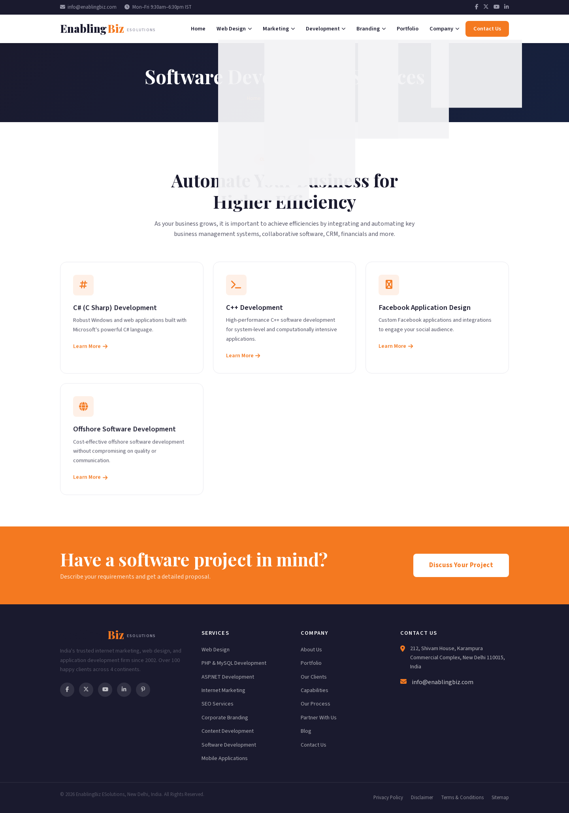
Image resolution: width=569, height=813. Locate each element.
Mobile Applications (225, 758)
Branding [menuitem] (371, 29)
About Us (311, 650)
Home (254, 98)
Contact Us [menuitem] (487, 29)
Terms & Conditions (462, 797)
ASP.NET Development (228, 677)
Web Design (216, 650)
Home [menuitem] (198, 29)
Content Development (228, 731)
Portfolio (311, 663)
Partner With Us (319, 718)
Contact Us (313, 745)
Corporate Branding (225, 718)
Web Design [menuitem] (234, 29)
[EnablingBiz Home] (108, 28)
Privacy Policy (388, 797)
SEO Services (218, 704)
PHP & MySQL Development (234, 663)
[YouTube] (496, 7)
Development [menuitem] (326, 29)
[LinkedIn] (506, 7)
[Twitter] (486, 7)
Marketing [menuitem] (279, 29)
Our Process (315, 704)
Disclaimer (422, 797)
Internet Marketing (223, 690)
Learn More (90, 349)
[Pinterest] (143, 690)
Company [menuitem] (444, 29)
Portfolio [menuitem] (407, 29)
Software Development (229, 745)
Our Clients (314, 677)
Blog (306, 731)
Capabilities (314, 690)
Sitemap (500, 797)
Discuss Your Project (461, 565)
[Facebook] (477, 7)
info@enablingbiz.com (88, 7)
